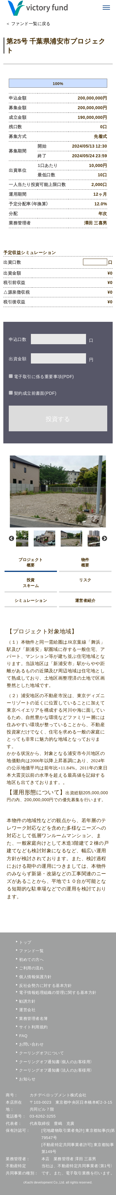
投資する (58, 418)
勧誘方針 (27, 1001)
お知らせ (27, 1079)
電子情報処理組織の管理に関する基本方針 (37, 992)
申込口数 (17, 339)
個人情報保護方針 (35, 976)
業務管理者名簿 (33, 1018)
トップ (25, 942)
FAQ (23, 1035)
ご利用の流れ (31, 968)
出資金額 (17, 358)
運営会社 (27, 1009)
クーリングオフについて (37, 1053)
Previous (11, 539)
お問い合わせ (31, 1044)
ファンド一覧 (31, 950)
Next (104, 539)
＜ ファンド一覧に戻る (28, 23)
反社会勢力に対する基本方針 (37, 985)
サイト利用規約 (33, 1027)
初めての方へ (31, 959)
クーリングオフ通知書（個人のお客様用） (37, 1061)
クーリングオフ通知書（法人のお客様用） (37, 1070)
